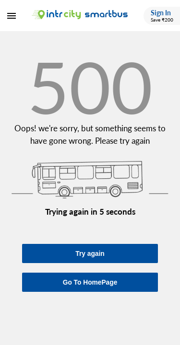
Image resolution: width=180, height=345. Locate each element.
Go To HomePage (90, 282)
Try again (89, 253)
